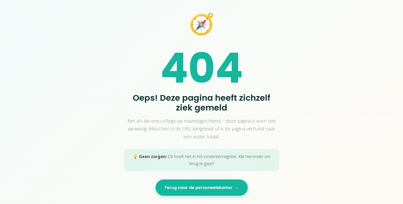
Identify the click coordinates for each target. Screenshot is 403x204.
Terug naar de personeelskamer (201, 187)
